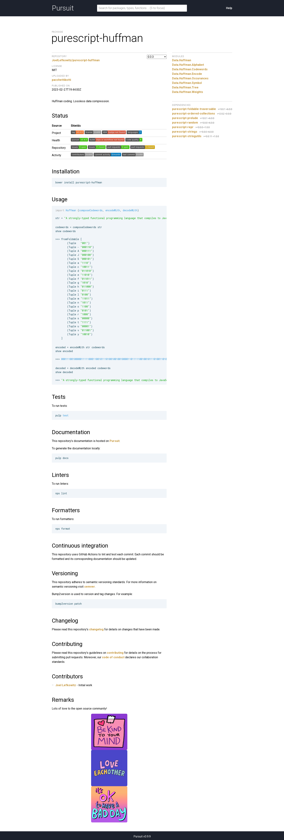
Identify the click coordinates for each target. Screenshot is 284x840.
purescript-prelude (185, 118)
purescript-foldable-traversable (194, 109)
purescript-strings (184, 131)
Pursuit (63, 8)
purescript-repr (182, 127)
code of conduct (113, 657)
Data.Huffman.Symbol (187, 83)
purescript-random (185, 122)
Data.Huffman (181, 60)
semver (89, 586)
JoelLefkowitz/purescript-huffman (76, 60)
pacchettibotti (61, 80)
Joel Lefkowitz (65, 685)
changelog (96, 629)
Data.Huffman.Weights (187, 92)
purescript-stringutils (186, 136)
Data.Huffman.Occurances (190, 78)
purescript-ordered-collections (193, 113)
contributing (115, 652)
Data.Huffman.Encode (187, 74)
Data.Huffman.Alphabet (188, 64)
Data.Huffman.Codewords (190, 69)
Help (229, 8)
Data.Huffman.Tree (185, 87)
